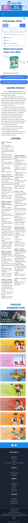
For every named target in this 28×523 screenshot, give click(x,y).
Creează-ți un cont (14, 472)
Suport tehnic (14, 458)
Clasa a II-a (14, 487)
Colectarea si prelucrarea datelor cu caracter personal (14, 514)
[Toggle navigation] (3, 13)
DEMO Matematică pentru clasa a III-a (14, 82)
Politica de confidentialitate (14, 512)
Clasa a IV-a (14, 491)
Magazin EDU (14, 456)
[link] (6, 7)
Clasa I (14, 486)
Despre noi (14, 461)
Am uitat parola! (14, 473)
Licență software (14, 503)
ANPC (14, 518)
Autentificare (14, 475)
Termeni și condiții (14, 509)
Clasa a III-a (14, 489)
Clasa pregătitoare (14, 484)
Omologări (14, 500)
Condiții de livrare (14, 501)
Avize (14, 459)
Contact (14, 464)
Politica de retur (14, 511)
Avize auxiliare (14, 498)
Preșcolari (14, 483)
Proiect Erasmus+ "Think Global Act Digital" (14, 463)
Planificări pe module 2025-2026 (14, 77)
